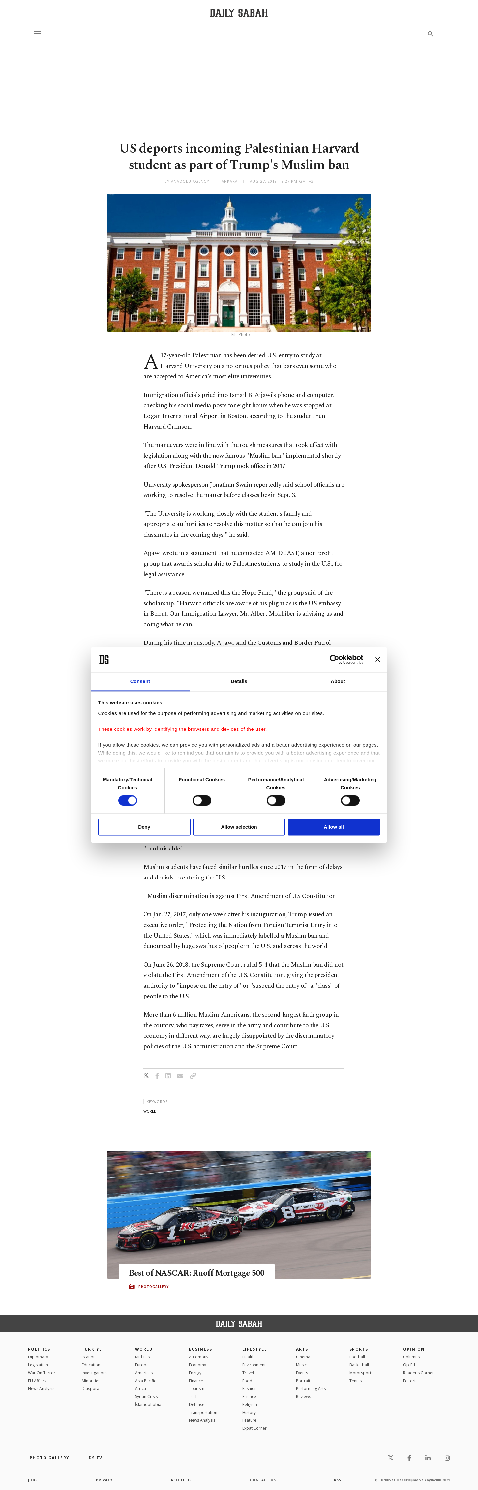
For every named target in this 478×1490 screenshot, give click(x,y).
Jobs (33, 1480)
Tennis (355, 1381)
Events (302, 1373)
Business (200, 1349)
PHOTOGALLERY (153, 1286)
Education (91, 1365)
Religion (249, 1404)
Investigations (94, 1373)
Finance (196, 1381)
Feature (249, 1420)
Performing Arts (311, 1388)
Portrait (303, 1381)
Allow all (334, 827)
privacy (104, 1480)
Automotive (200, 1357)
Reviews (303, 1396)
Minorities (91, 1381)
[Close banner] (377, 659)
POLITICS (39, 1349)
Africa (140, 1388)
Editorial (411, 1381)
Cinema (303, 1357)
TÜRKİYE (92, 1349)
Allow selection (239, 827)
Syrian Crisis (146, 1396)
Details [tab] (239, 681)
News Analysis (41, 1388)
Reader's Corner (418, 1373)
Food (247, 1381)
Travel (248, 1373)
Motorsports (361, 1373)
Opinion (414, 1349)
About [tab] (338, 681)
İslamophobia (148, 1404)
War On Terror (41, 1373)
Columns (411, 1357)
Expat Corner (254, 1428)
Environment (254, 1365)
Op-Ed (409, 1365)
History (249, 1412)
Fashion (249, 1388)
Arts (302, 1349)
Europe (142, 1365)
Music (301, 1365)
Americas (144, 1373)
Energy (195, 1373)
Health (248, 1357)
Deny (144, 827)
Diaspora (90, 1388)
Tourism (196, 1388)
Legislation (38, 1365)
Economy (197, 1365)
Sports (358, 1349)
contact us (263, 1480)
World (144, 1349)
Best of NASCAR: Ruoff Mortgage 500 (197, 1273)
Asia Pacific (145, 1381)
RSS (337, 1480)
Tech (193, 1396)
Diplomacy (38, 1357)
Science (249, 1396)
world (150, 1111)
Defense (196, 1404)
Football (357, 1357)
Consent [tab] (140, 681)
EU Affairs (37, 1381)
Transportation (203, 1412)
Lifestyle (254, 1349)
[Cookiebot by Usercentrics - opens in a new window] (334, 660)
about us (181, 1480)
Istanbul (89, 1357)
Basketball (359, 1365)
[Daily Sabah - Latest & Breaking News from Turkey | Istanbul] (239, 13)
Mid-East (143, 1357)
